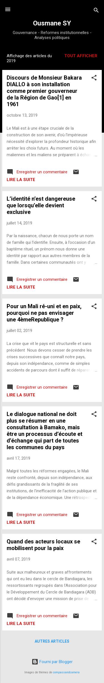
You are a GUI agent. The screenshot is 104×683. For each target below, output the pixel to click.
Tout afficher (80, 55)
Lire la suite (21, 179)
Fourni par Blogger (52, 661)
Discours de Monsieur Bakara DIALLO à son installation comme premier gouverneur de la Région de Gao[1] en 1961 (44, 91)
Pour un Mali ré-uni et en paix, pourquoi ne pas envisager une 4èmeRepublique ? (44, 313)
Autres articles (52, 641)
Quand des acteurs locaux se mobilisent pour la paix (43, 544)
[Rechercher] (96, 11)
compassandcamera (66, 672)
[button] (94, 78)
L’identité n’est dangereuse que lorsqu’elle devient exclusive (41, 205)
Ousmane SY (52, 23)
